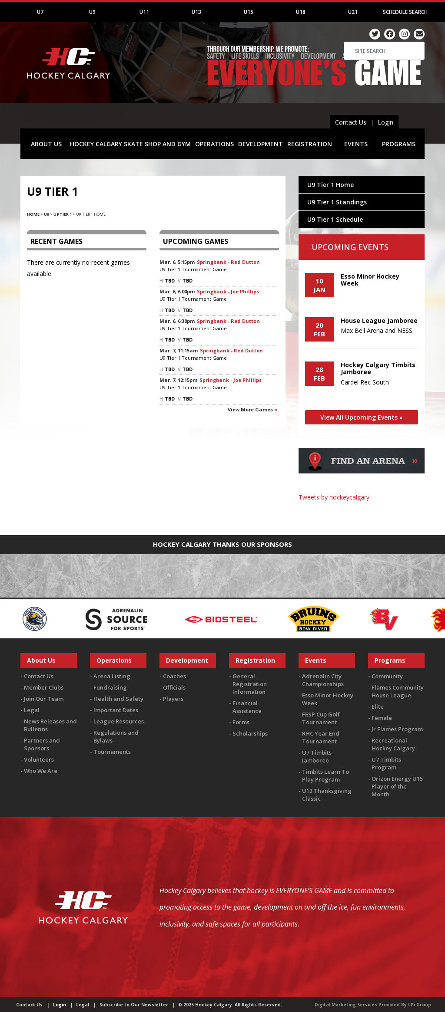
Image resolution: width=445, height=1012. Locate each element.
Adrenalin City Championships (323, 680)
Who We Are (40, 771)
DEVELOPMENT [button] (260, 144)
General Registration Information (249, 684)
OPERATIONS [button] (214, 144)
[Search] (384, 51)
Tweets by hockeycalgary (334, 497)
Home (33, 214)
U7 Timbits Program (386, 763)
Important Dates (115, 710)
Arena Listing (111, 676)
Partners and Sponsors (42, 744)
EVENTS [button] (356, 144)
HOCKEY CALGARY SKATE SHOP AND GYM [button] (130, 144)
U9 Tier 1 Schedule (335, 219)
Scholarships (250, 733)
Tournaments (112, 752)
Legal (32, 710)
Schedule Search (405, 12)
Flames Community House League (398, 691)
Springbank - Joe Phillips (228, 291)
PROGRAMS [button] (398, 144)
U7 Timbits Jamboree (317, 756)
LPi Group (419, 1005)
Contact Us (350, 122)
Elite (378, 706)
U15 (248, 12)
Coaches (174, 676)
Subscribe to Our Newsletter (134, 1005)
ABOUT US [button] (46, 144)
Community (387, 676)
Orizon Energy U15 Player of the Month (397, 786)
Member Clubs (43, 687)
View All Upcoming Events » (361, 417)
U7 (40, 12)
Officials (174, 687)
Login (385, 122)
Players (173, 699)
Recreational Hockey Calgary (393, 744)
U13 (196, 12)
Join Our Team (43, 699)
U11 (144, 12)
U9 (92, 12)
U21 (353, 12)
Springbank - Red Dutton (228, 262)
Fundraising (110, 687)
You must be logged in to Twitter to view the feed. (361, 514)
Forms (240, 722)
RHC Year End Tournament (320, 737)
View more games (250, 409)
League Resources (118, 721)
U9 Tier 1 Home (330, 185)
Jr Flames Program (397, 729)
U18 (301, 12)
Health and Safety (118, 699)
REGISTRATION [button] (309, 144)
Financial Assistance (247, 707)
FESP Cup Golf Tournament (321, 718)
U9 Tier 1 (62, 214)
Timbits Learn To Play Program (325, 775)
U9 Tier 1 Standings (337, 202)
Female (382, 718)
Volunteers (39, 759)
